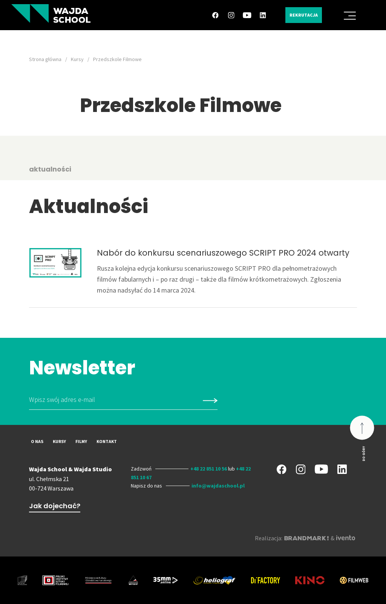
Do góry (363, 453)
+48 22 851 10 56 (208, 468)
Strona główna (45, 59)
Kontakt (106, 441)
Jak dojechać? (54, 505)
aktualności (50, 169)
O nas (37, 441)
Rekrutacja (304, 15)
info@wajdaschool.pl (218, 485)
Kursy (77, 59)
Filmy (81, 441)
